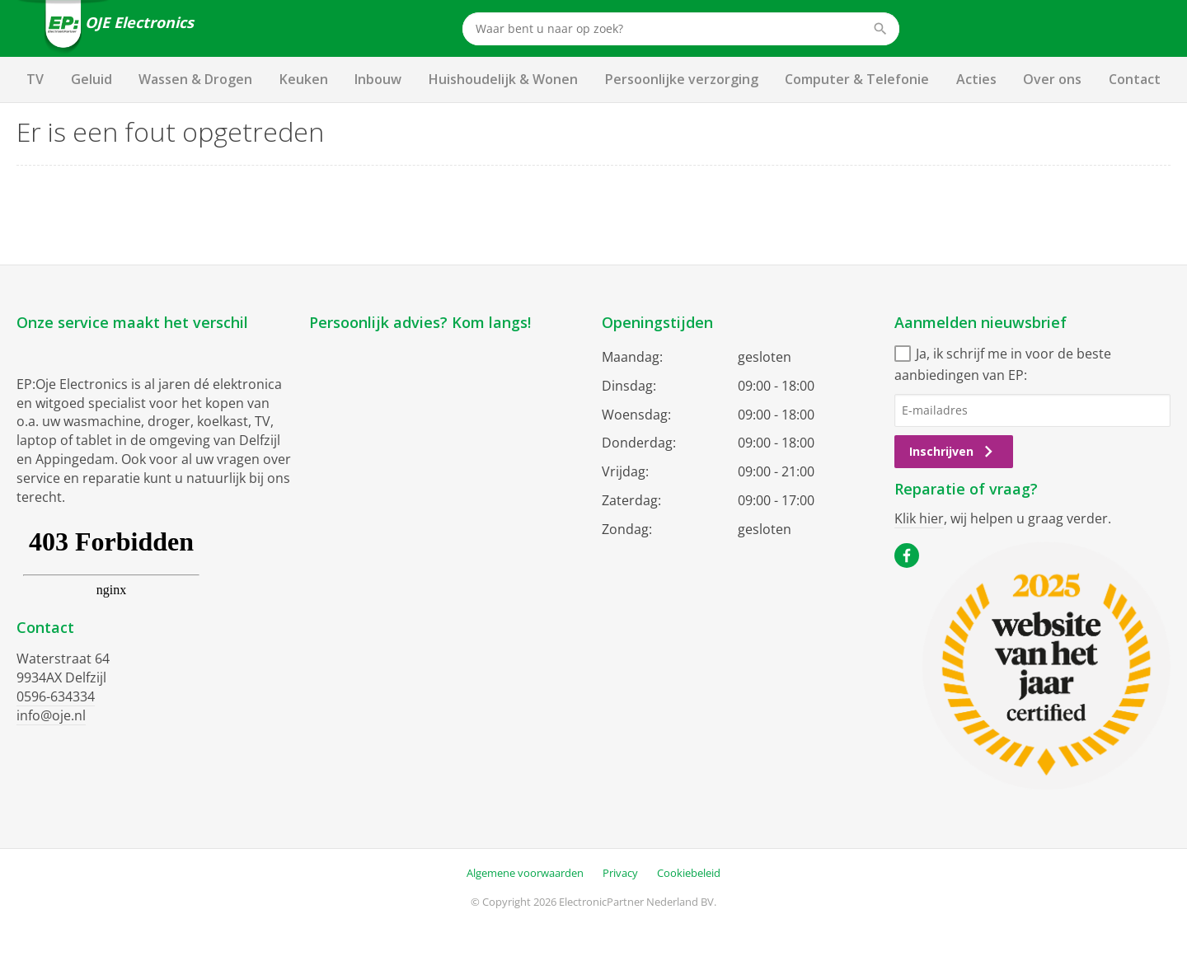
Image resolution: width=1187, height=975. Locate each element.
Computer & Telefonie (857, 79)
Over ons (1052, 79)
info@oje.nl (51, 715)
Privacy (620, 872)
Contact (1135, 79)
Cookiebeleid (688, 872)
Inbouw (377, 79)
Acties (976, 79)
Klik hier (919, 518)
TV (35, 79)
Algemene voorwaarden (525, 872)
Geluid (91, 79)
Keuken (303, 79)
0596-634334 (55, 696)
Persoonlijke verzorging (681, 79)
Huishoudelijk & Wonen (503, 79)
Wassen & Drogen (195, 79)
